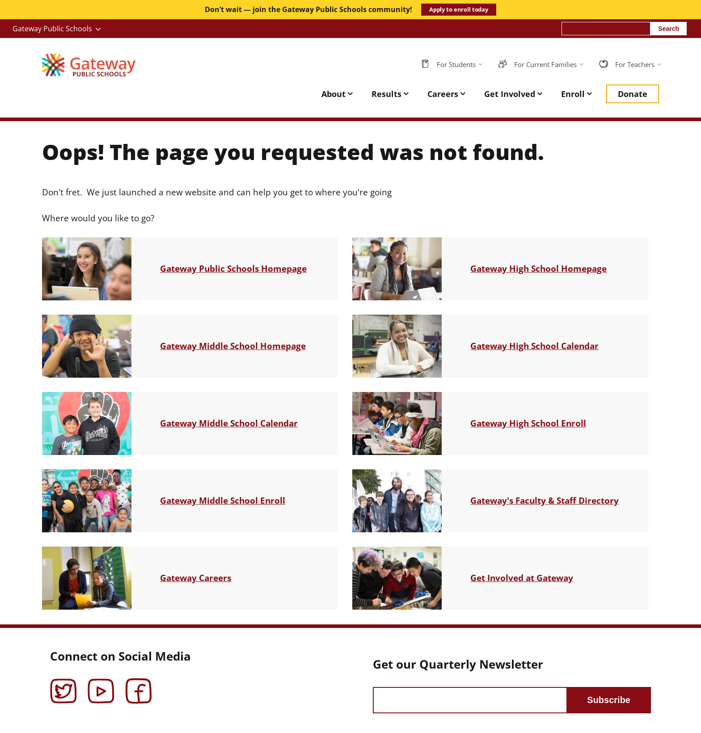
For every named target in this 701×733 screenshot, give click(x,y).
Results (386, 93)
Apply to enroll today (458, 9)
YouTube (101, 685)
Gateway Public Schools (52, 29)
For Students (456, 64)
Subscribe (608, 700)
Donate (632, 93)
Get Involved (509, 93)
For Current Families (545, 64)
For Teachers (635, 64)
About (333, 93)
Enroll (573, 93)
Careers (442, 93)
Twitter (63, 685)
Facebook (138, 685)
